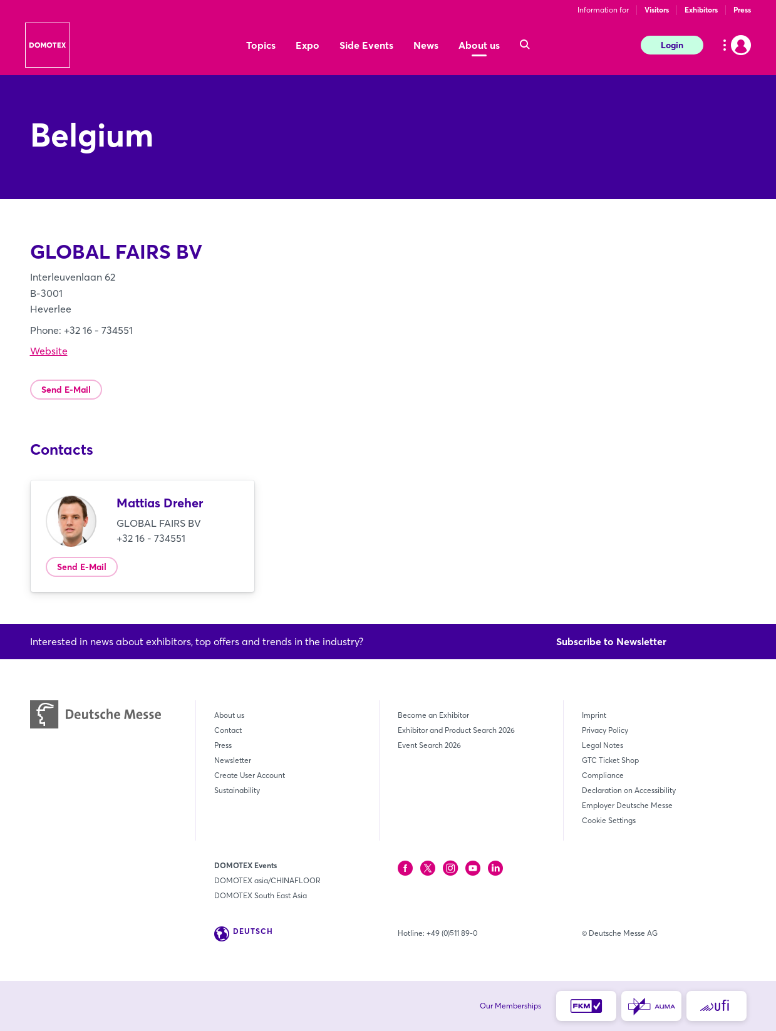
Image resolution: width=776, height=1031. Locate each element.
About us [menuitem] (479, 45)
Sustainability (237, 790)
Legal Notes (602, 745)
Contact (228, 730)
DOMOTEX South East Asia (260, 895)
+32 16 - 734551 (150, 538)
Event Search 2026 (429, 745)
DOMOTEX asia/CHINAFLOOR (267, 880)
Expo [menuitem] (307, 45)
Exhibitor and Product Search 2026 (456, 730)
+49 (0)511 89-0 (452, 933)
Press (742, 9)
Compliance (603, 775)
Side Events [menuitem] (366, 45)
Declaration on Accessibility (629, 790)
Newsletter (232, 760)
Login (672, 45)
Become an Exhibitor (433, 715)
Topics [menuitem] (261, 45)
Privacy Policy (605, 730)
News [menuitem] (425, 45)
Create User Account (249, 775)
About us (229, 715)
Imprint (594, 715)
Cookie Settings (609, 820)
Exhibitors (701, 9)
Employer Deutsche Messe (627, 805)
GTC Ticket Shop (610, 760)
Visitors (656, 9)
